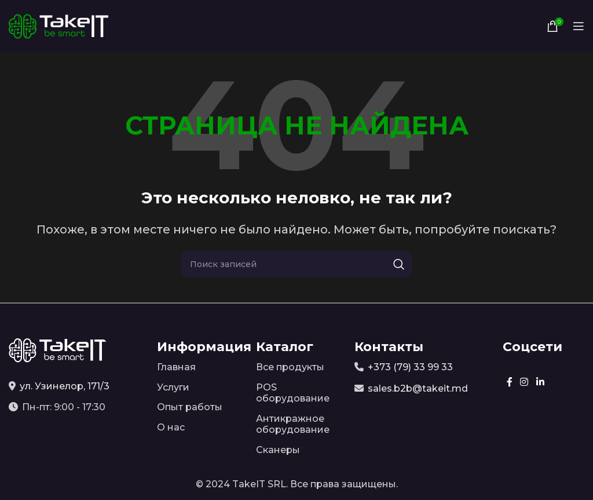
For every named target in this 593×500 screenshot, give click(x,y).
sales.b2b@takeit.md (418, 388)
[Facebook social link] (509, 382)
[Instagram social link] (524, 382)
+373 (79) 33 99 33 (410, 367)
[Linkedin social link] (540, 382)
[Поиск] (296, 264)
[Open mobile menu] (578, 26)
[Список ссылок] (198, 367)
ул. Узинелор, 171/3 (64, 386)
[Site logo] (58, 25)
